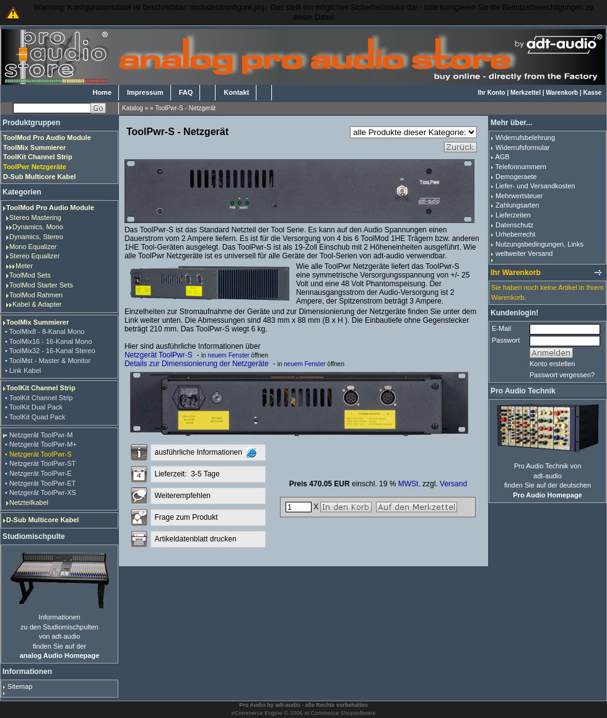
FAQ (186, 92)
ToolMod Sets (30, 275)
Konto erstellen (552, 363)
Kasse (592, 92)
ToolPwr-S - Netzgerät (185, 108)
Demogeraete (516, 176)
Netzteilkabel (28, 502)
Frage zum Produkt (185, 517)
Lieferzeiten (513, 215)
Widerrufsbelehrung (525, 137)
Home (101, 92)
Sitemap (19, 686)
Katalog (132, 108)
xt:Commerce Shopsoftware (339, 713)
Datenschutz (514, 225)
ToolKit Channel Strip (41, 388)
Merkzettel (525, 92)
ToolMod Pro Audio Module (50, 207)
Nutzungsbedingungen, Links (539, 244)
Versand (453, 483)
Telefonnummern (521, 166)
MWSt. (409, 483)
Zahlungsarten (517, 205)
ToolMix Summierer (37, 322)
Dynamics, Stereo (36, 236)
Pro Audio (252, 705)
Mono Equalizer (32, 246)
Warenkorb (562, 92)
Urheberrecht (515, 234)
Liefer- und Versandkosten (535, 186)
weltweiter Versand (524, 253)
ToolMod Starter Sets (41, 285)
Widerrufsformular (522, 147)
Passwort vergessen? (562, 375)
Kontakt (236, 92)
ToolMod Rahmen (36, 295)
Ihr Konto (491, 92)
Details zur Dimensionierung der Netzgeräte (196, 363)
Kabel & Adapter (37, 304)
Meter (24, 265)
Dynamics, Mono (37, 226)
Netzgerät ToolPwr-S (158, 355)
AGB (502, 156)
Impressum (145, 92)
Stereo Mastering (35, 217)
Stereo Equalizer (34, 256)
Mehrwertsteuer (519, 195)
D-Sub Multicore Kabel (42, 519)
